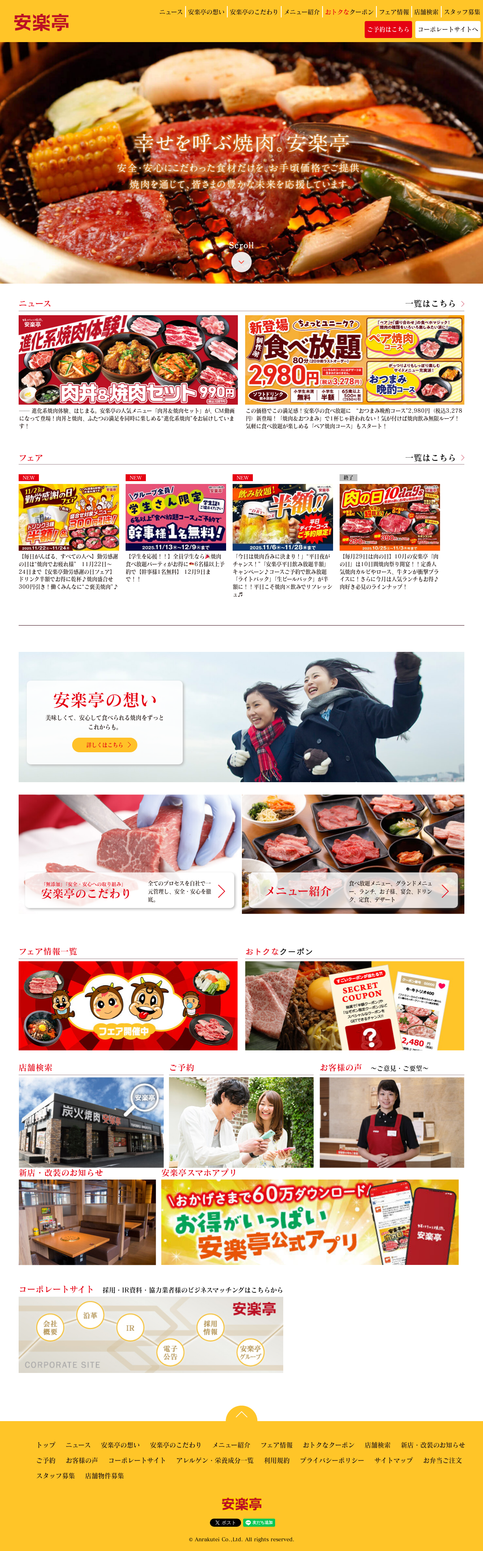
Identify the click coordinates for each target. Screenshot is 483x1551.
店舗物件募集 (104, 1475)
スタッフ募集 (462, 11)
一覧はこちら (430, 303)
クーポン (349, 11)
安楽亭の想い (206, 11)
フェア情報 (394, 11)
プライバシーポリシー (332, 1460)
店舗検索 (426, 11)
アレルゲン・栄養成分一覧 (215, 1460)
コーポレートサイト (137, 1460)
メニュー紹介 (302, 11)
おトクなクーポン (329, 1445)
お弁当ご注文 (442, 1460)
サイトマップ (393, 1460)
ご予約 (46, 1460)
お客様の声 (82, 1460)
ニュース (171, 11)
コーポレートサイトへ (448, 29)
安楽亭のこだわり (254, 11)
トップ (46, 1445)
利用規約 (277, 1460)
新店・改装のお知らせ (433, 1445)
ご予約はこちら (388, 29)
